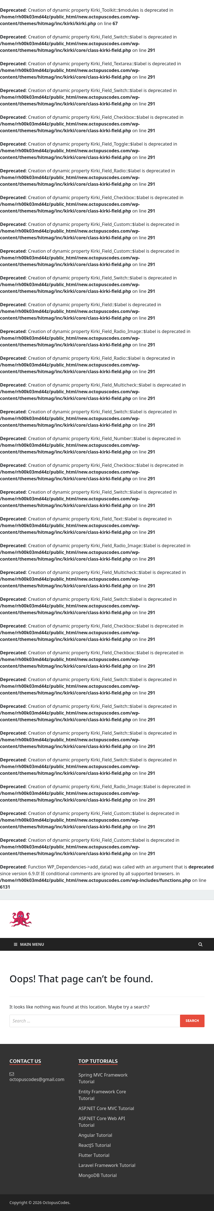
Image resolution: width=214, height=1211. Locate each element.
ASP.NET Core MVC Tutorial (106, 1108)
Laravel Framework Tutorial (107, 1165)
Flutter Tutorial (94, 1155)
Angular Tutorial (95, 1135)
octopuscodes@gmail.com (36, 1079)
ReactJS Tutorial (95, 1145)
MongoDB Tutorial (98, 1175)
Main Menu (32, 944)
